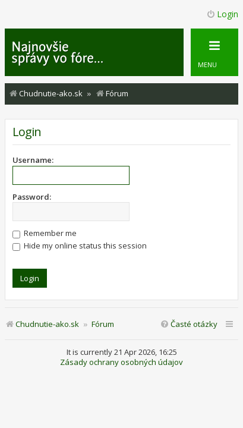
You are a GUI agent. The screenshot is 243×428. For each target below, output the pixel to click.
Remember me (44, 233)
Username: (32, 160)
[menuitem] (188, 324)
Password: (31, 196)
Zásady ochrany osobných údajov (121, 362)
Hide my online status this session (79, 245)
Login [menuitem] (222, 14)
